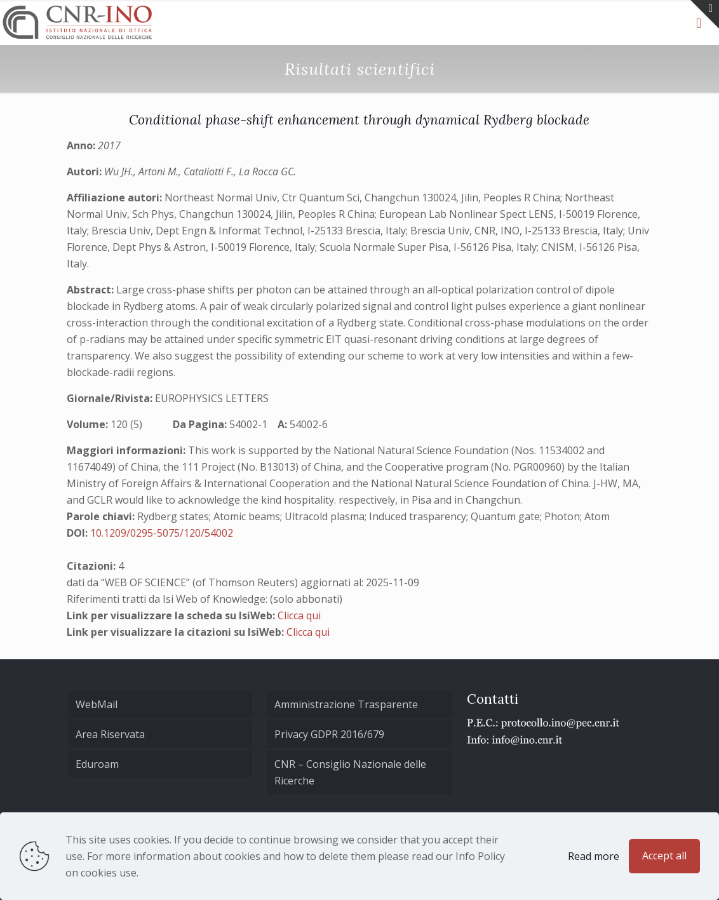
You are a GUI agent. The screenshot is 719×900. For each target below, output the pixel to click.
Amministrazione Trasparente (346, 704)
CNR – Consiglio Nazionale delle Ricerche (350, 772)
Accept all (664, 856)
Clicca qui (299, 615)
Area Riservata (110, 734)
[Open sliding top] (704, 14)
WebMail (97, 704)
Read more (593, 856)
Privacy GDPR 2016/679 (329, 734)
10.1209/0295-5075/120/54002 (161, 533)
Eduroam (97, 764)
